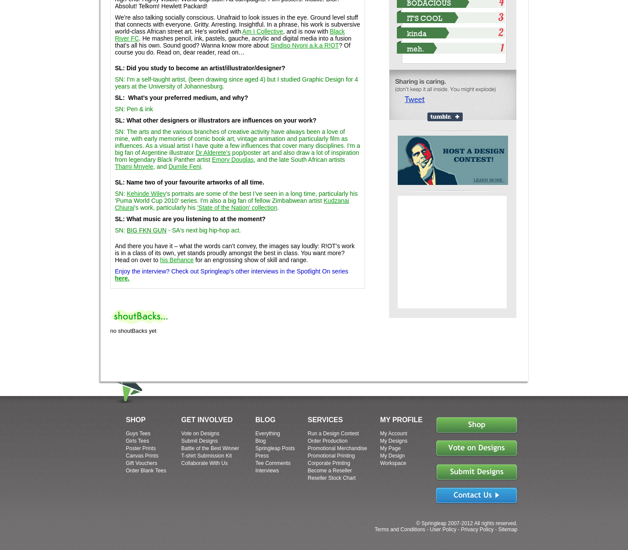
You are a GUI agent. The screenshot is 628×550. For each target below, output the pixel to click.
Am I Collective (262, 31)
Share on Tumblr (445, 117)
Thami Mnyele (134, 166)
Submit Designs (199, 441)
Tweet (415, 99)
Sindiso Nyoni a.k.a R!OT (304, 45)
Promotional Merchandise (337, 448)
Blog (261, 441)
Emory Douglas (233, 159)
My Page (390, 448)
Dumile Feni (184, 166)
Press (262, 456)
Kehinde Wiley (146, 193)
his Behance (177, 259)
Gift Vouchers (141, 463)
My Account (393, 433)
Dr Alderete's (213, 152)
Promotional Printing (331, 456)
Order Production (328, 441)
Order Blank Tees (146, 471)
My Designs (394, 441)
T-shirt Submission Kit (206, 456)
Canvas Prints (142, 456)
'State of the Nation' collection (237, 207)
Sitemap (507, 529)
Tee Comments (273, 463)
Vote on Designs (200, 433)
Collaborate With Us (204, 463)
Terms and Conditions (400, 529)
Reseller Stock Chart (332, 478)
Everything (268, 433)
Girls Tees (137, 441)
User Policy (443, 529)
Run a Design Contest (333, 433)
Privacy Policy (477, 529)
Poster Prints (141, 448)
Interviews (267, 471)
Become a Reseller (330, 471)
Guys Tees (138, 433)
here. (122, 278)
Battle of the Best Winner (210, 448)
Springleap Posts (275, 448)
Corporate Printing (329, 463)
